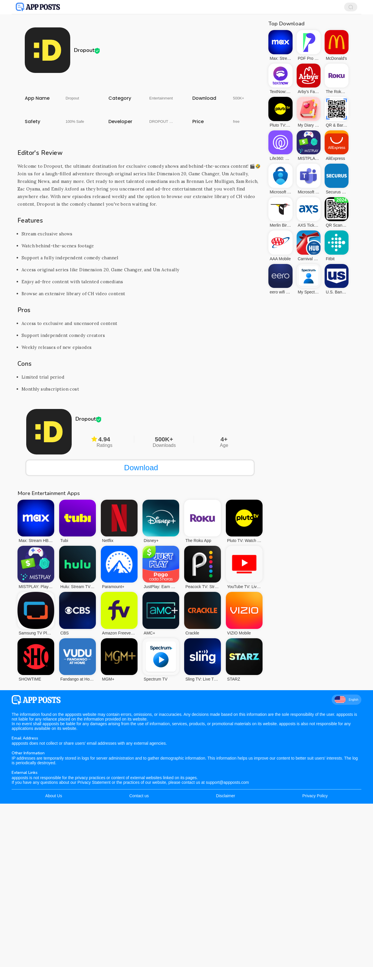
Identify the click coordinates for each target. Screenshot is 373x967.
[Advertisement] (140, 127)
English (346, 862)
